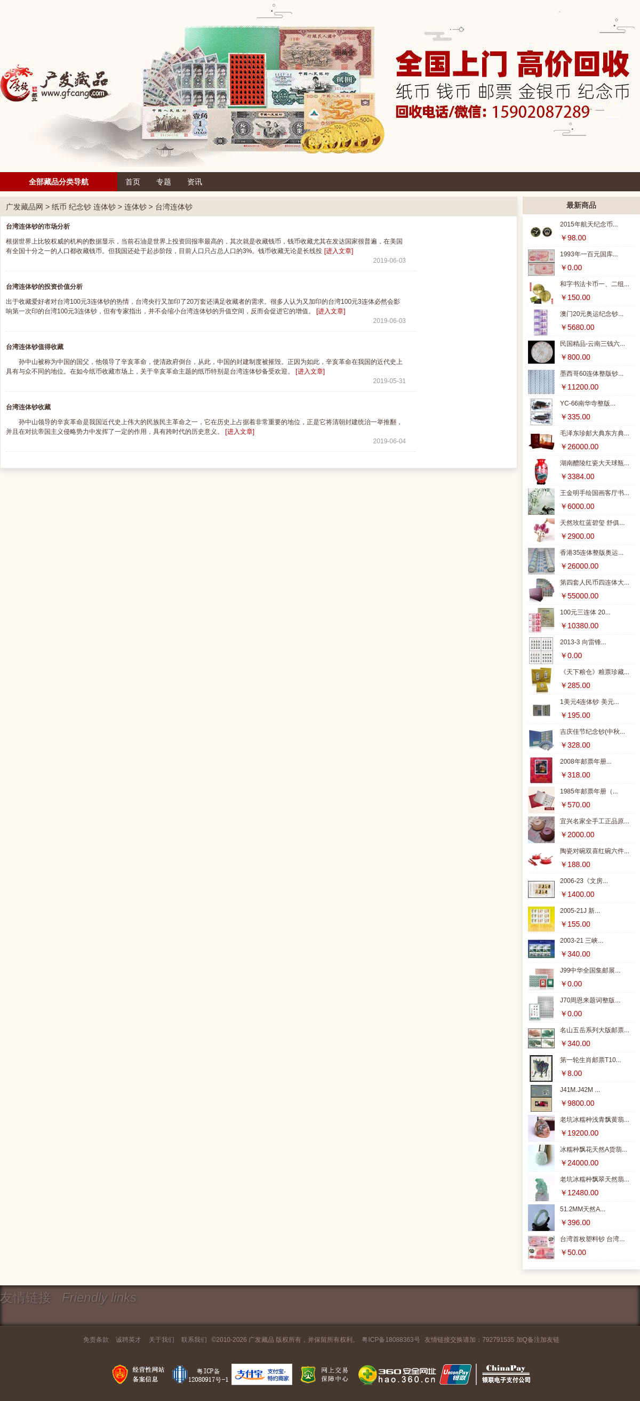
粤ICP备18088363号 (391, 1339)
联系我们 (194, 1339)
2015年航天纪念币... (589, 224)
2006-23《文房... (584, 881)
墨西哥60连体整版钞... (591, 373)
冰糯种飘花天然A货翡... (593, 1149)
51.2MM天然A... (582, 1209)
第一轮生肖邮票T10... (590, 1060)
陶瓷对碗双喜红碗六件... (594, 851)
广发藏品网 (24, 207)
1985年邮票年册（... (589, 791)
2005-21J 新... (580, 910)
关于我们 (161, 1339)
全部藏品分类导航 (59, 181)
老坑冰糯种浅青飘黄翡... (594, 1119)
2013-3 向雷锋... (583, 642)
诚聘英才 (128, 1339)
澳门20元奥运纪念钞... (591, 314)
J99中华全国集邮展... (590, 970)
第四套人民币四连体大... (594, 582)
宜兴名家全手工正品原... (594, 821)
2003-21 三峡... (581, 940)
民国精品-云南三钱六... (592, 343)
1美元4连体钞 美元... (589, 702)
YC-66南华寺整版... (587, 403)
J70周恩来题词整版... (590, 1000)
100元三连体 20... (585, 612)
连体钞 (135, 207)
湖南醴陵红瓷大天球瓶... (594, 463)
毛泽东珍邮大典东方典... (594, 433)
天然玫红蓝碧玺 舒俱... (592, 523)
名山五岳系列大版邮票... (594, 1030)
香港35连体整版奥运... (591, 552)
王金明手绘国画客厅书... (594, 493)
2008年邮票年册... (586, 761)
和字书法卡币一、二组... (594, 284)
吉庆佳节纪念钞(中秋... (592, 731)
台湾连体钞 (174, 207)
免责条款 (96, 1339)
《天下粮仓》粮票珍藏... (594, 672)
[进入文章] (339, 251)
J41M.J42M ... (580, 1090)
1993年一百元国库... (589, 254)
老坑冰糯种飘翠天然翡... (594, 1179)
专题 (163, 181)
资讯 (194, 181)
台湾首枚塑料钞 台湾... (592, 1239)
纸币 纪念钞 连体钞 (84, 207)
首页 (132, 181)
